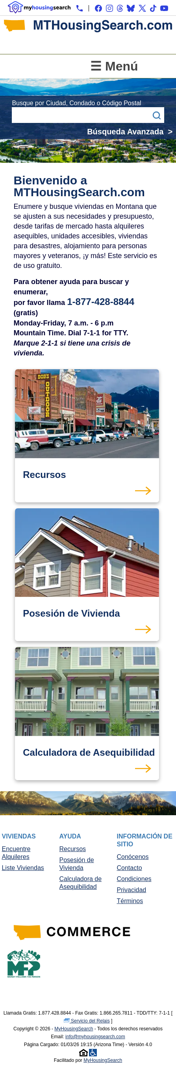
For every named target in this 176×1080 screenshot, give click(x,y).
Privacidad (131, 890)
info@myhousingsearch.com (95, 1036)
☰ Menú (114, 66)
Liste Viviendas (23, 867)
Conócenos (133, 856)
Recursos (72, 849)
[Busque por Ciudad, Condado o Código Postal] (80, 115)
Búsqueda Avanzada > (129, 132)
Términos (130, 901)
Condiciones (134, 879)
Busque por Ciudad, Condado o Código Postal (76, 103)
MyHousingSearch (73, 1029)
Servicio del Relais (87, 1021)
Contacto (129, 867)
